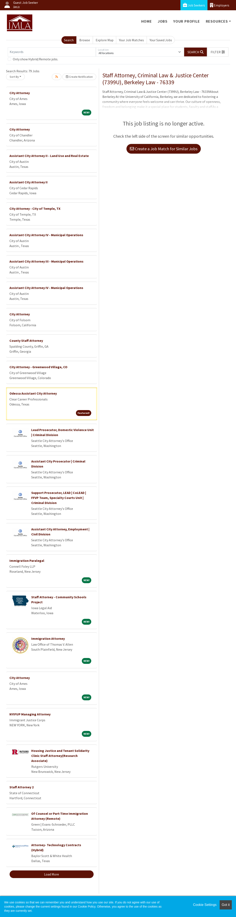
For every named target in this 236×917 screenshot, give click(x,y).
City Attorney (19, 93)
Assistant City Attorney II (28, 182)
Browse (84, 40)
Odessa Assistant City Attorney (33, 393)
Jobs (162, 21)
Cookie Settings (204, 905)
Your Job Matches (131, 40)
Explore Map (104, 40)
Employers (219, 5)
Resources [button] (217, 21)
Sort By (14, 77)
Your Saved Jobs (161, 40)
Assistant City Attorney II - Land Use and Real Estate (49, 156)
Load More (51, 874)
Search (69, 40)
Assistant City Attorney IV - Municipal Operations (46, 235)
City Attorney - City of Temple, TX (34, 208)
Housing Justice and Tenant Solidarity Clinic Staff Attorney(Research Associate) (60, 756)
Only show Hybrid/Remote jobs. (35, 59)
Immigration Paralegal (26, 560)
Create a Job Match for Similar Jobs (163, 148)
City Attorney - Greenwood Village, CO (38, 367)
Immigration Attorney (48, 638)
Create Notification (79, 77)
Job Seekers (194, 5)
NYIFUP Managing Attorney (30, 714)
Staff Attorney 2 (21, 787)
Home (146, 21)
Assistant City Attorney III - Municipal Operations (46, 261)
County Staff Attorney (26, 340)
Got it (226, 905)
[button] (217, 52)
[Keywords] (52, 52)
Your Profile (186, 21)
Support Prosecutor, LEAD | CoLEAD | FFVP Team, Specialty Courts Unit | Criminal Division (58, 498)
